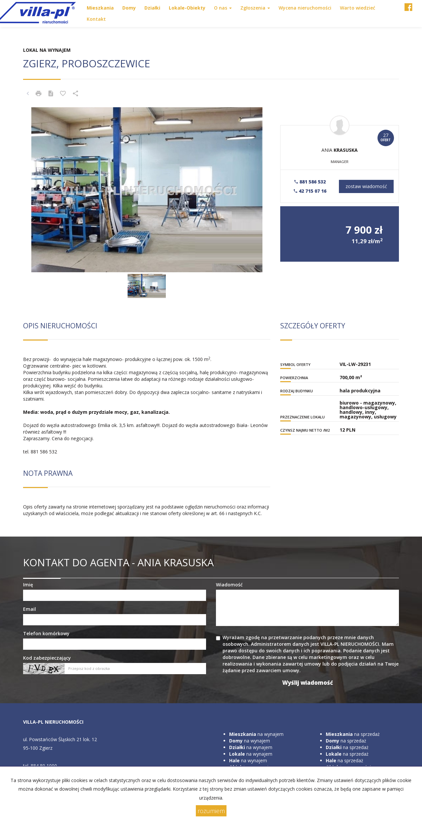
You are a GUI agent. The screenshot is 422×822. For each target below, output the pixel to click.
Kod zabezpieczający (47, 658)
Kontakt (96, 19)
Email (29, 609)
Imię (28, 584)
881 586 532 (310, 182)
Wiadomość (229, 584)
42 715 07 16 (310, 191)
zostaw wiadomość (366, 186)
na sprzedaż (353, 734)
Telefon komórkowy (46, 633)
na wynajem (256, 734)
